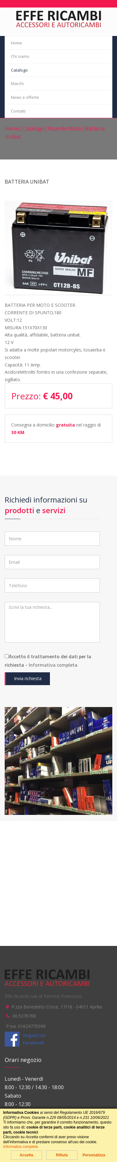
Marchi (17, 83)
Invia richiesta (27, 678)
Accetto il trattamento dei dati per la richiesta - (48, 661)
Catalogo (19, 70)
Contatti (18, 111)
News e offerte (25, 97)
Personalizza (93, 1155)
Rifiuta (61, 1155)
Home (16, 43)
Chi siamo (20, 56)
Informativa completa (53, 665)
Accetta (26, 1155)
